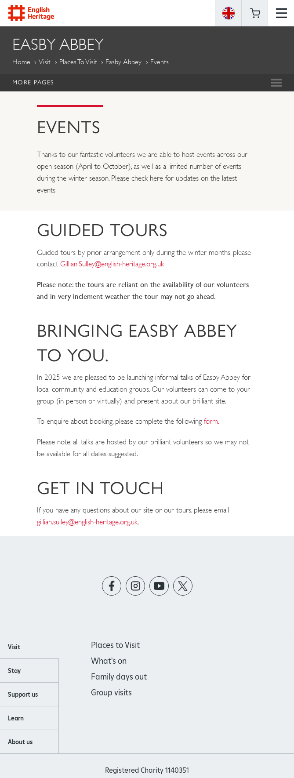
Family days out (119, 676)
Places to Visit (78, 62)
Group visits (111, 692)
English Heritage (31, 13)
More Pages (33, 82)
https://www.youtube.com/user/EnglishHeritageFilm (159, 586)
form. (211, 421)
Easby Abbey (123, 62)
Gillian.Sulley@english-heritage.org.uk (113, 263)
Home (21, 62)
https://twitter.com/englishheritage (182, 586)
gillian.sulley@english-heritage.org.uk (87, 521)
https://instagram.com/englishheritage (135, 586)
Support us (23, 694)
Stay (14, 670)
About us (20, 741)
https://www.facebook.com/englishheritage (111, 586)
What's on (109, 660)
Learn (16, 718)
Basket (255, 13)
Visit (45, 62)
